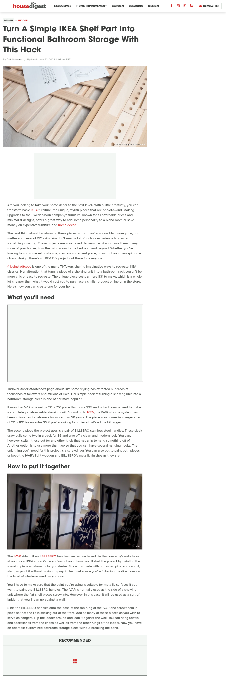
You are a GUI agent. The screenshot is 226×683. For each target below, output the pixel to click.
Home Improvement (91, 6)
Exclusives (62, 6)
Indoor (23, 20)
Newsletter (209, 6)
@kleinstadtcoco (19, 266)
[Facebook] (171, 6)
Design (153, 6)
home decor (66, 225)
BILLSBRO (49, 556)
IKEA (34, 210)
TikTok (137, 546)
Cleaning (136, 6)
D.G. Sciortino (14, 60)
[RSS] (191, 6)
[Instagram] (178, 6)
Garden (118, 6)
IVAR (17, 556)
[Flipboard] (184, 6)
